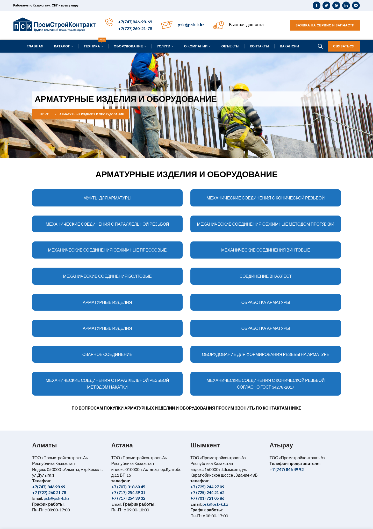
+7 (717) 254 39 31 (128, 492)
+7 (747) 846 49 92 (287, 469)
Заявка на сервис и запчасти (325, 25)
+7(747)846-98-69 (135, 21)
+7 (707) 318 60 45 (128, 486)
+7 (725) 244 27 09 (207, 486)
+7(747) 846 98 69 (48, 486)
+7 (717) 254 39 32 (128, 498)
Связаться (344, 46)
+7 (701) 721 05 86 (207, 498)
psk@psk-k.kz (191, 24)
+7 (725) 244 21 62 (207, 492)
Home (44, 114)
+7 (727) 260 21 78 (49, 492)
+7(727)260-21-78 (135, 28)
